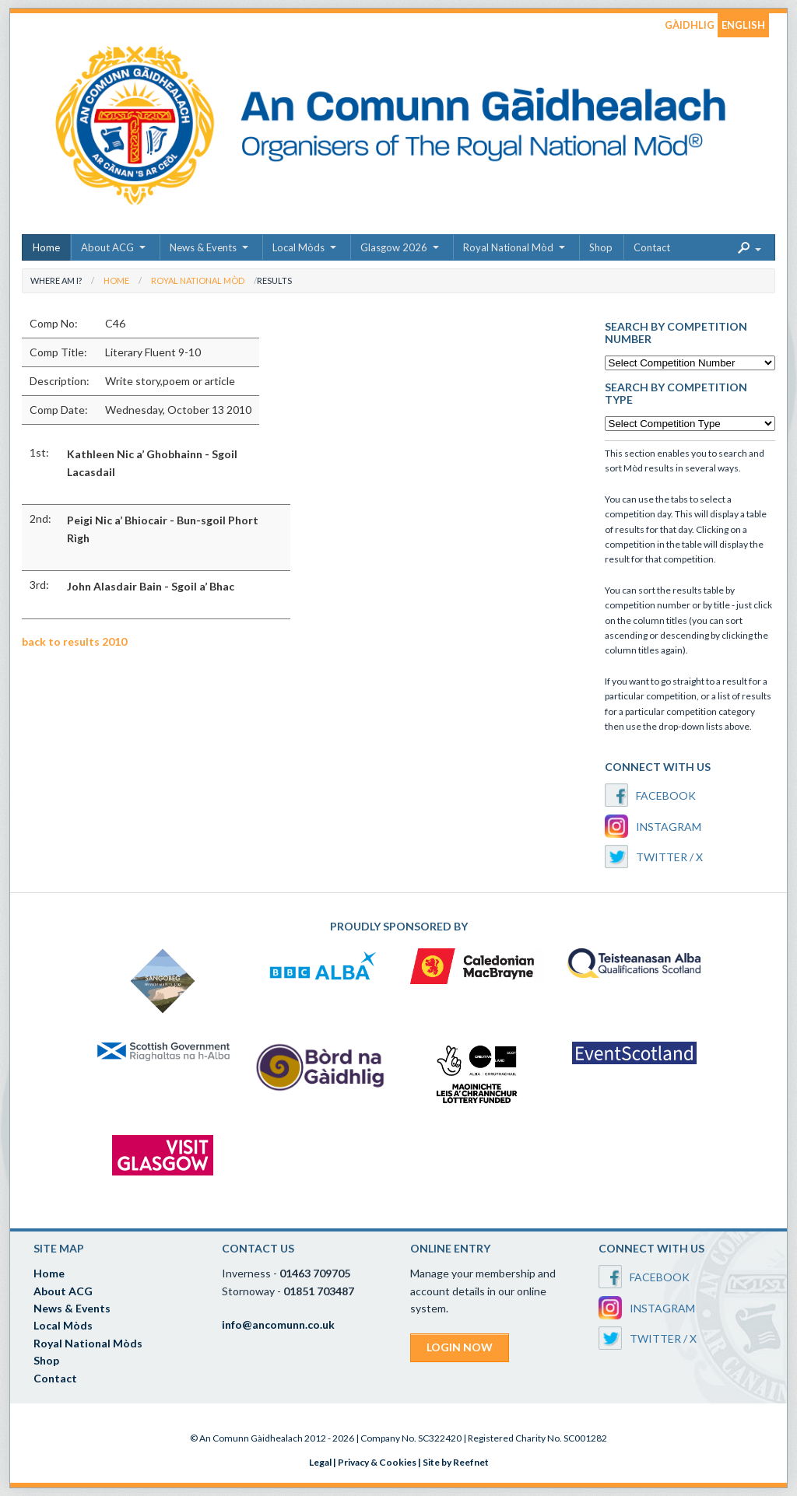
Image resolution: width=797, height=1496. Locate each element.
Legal (320, 1462)
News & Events (203, 247)
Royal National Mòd (508, 247)
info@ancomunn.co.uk (278, 1324)
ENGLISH (743, 25)
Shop (601, 247)
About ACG (107, 247)
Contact (652, 247)
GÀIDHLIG (689, 25)
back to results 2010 (74, 641)
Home (46, 247)
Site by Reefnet (456, 1462)
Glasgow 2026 (393, 247)
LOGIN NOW (460, 1347)
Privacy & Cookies (377, 1462)
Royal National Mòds (87, 1343)
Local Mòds (298, 247)
